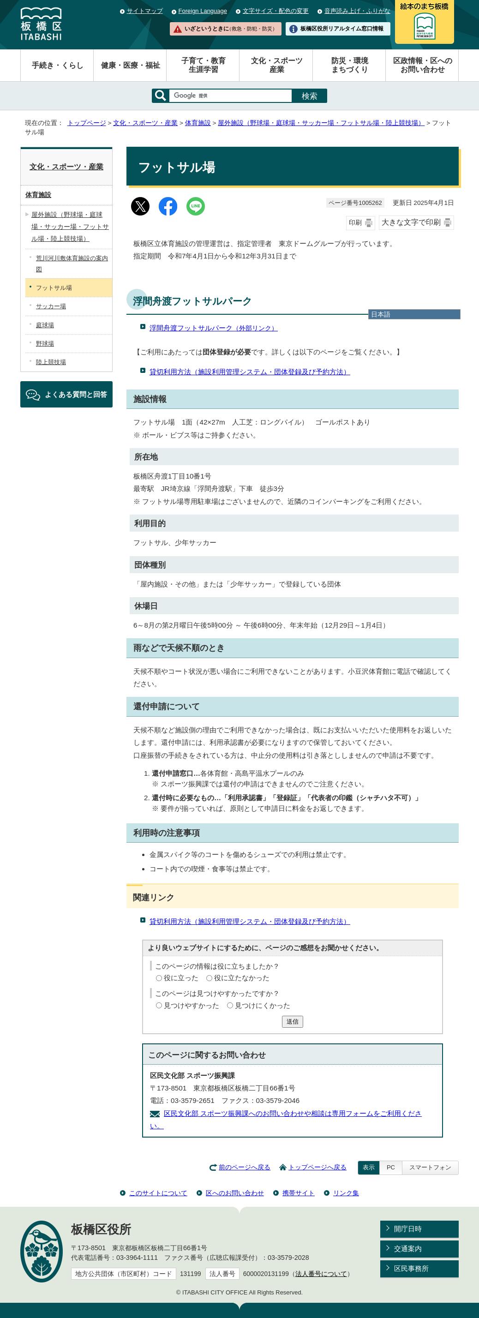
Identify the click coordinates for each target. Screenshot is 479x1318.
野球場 (45, 343)
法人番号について (321, 1273)
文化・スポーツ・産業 (145, 123)
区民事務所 (411, 1268)
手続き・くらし (58, 65)
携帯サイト (298, 1193)
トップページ (86, 123)
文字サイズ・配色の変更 (276, 10)
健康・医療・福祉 (130, 65)
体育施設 (198, 123)
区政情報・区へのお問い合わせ (422, 65)
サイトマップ (145, 10)
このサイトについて (158, 1193)
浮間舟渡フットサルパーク (214, 328)
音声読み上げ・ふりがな (357, 10)
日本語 (380, 314)
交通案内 (408, 1248)
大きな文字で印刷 (411, 222)
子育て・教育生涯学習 (203, 65)
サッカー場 (51, 306)
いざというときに (231, 28)
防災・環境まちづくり (349, 65)
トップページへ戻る (317, 1167)
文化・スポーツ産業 (277, 65)
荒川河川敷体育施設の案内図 (72, 263)
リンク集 (346, 1193)
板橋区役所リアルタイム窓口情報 (341, 28)
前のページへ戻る (244, 1167)
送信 (293, 1021)
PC (391, 1167)
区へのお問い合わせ (235, 1193)
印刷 (355, 222)
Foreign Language (203, 10)
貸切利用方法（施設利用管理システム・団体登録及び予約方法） (250, 372)
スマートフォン (430, 1167)
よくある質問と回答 (76, 394)
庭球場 (45, 325)
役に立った (181, 978)
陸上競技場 (51, 362)
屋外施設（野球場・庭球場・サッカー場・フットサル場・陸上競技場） (321, 123)
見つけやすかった (191, 1005)
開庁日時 (408, 1229)
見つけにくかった (262, 1005)
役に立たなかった (241, 978)
